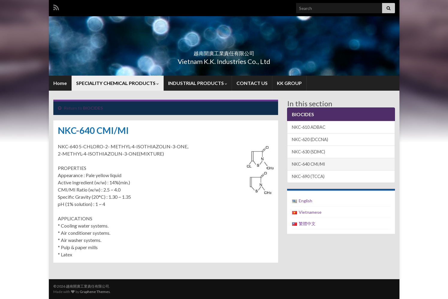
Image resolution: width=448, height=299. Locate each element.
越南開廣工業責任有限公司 (224, 51)
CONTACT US (252, 83)
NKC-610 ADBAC (308, 127)
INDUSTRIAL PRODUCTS (197, 83)
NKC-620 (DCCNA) (310, 139)
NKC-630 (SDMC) (308, 151)
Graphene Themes (95, 291)
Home (60, 83)
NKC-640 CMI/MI (308, 164)
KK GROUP (289, 83)
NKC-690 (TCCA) (308, 176)
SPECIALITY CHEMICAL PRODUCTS (117, 83)
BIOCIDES (93, 107)
